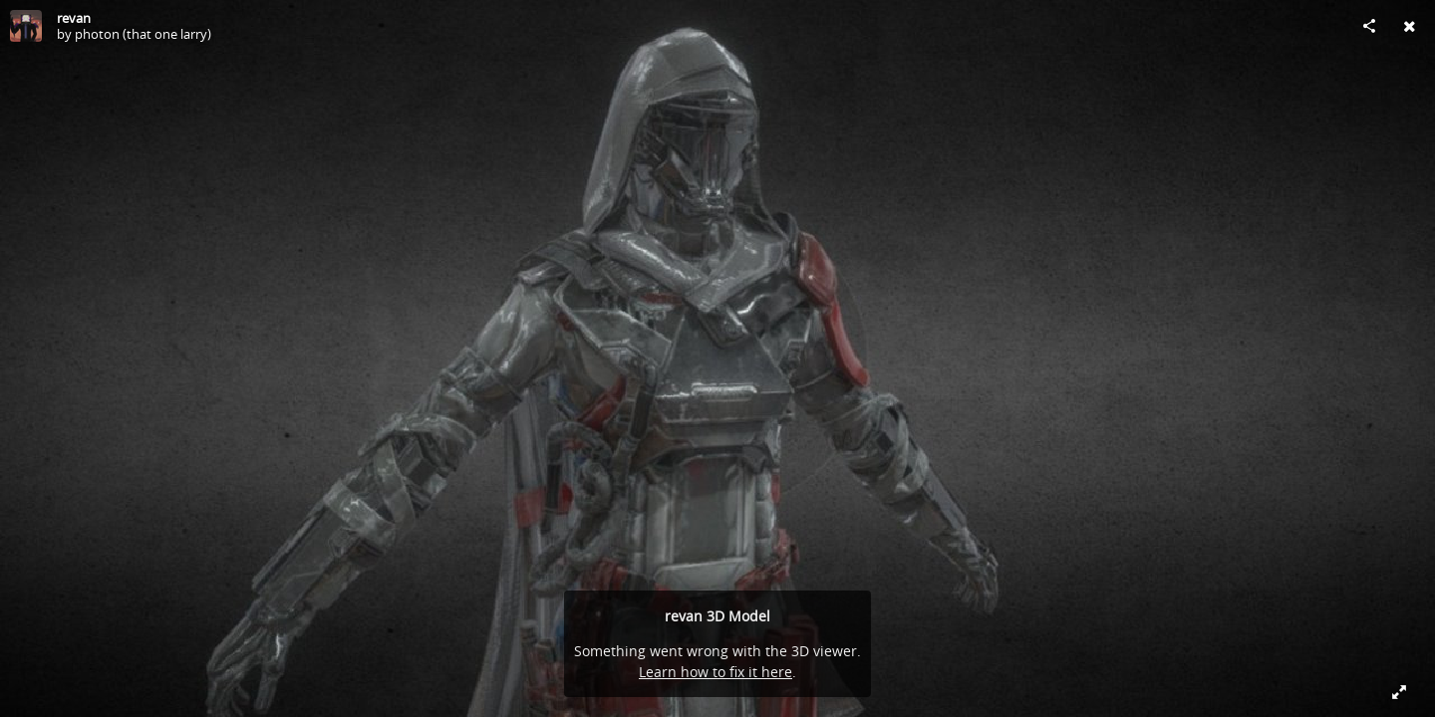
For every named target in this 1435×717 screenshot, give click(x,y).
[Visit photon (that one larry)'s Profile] (26, 26)
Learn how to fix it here (715, 671)
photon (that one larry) (143, 34)
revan (74, 18)
